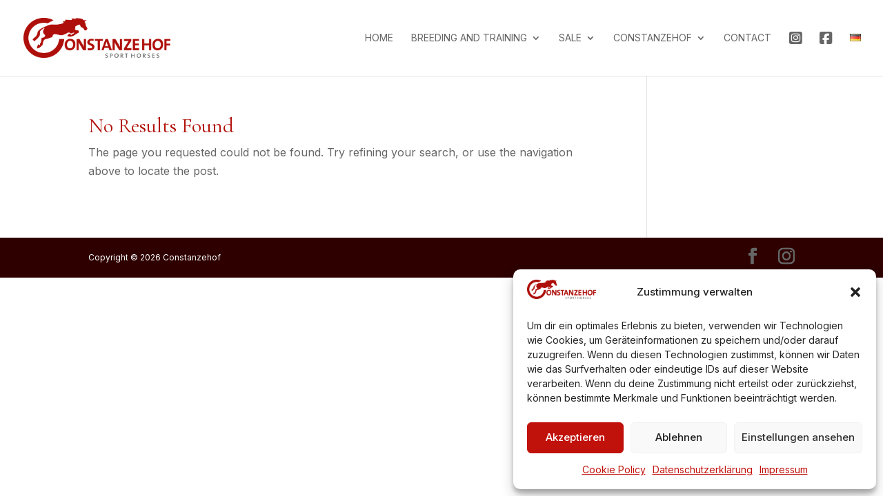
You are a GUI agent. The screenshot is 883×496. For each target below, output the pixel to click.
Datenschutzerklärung (703, 469)
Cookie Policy (614, 469)
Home (379, 38)
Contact (747, 38)
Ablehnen (678, 437)
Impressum (784, 469)
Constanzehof (652, 38)
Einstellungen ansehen (798, 437)
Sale (570, 38)
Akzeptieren (575, 437)
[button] (855, 292)
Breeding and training (469, 38)
